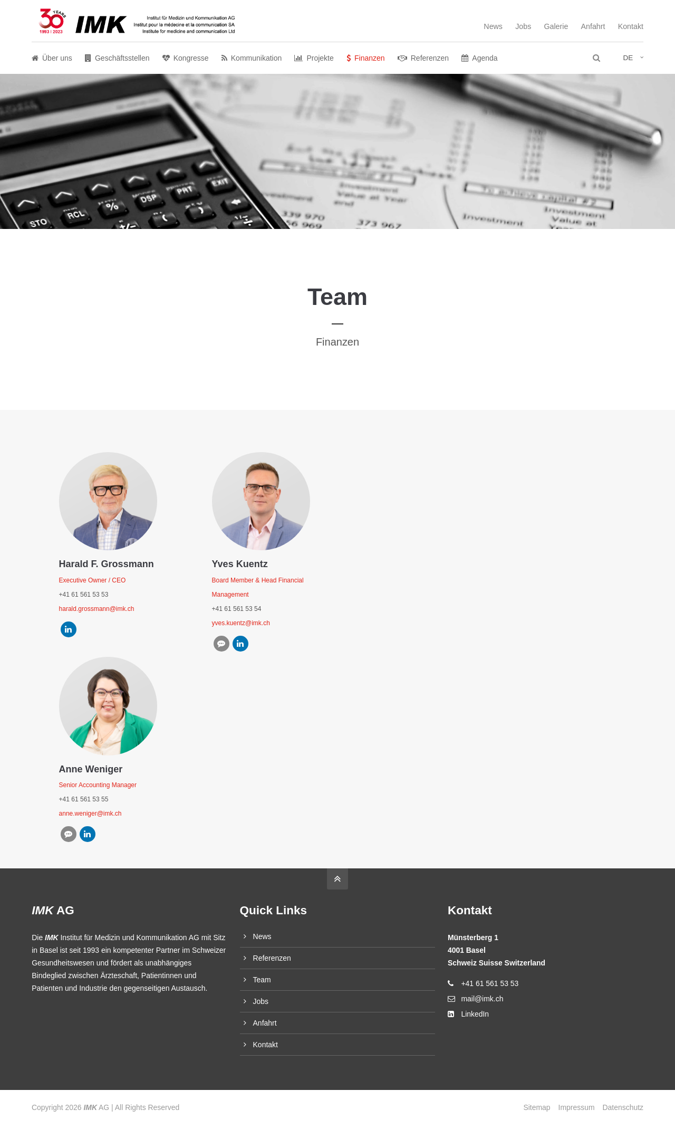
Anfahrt (593, 26)
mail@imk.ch (482, 998)
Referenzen (272, 958)
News (493, 26)
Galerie (556, 26)
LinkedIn (475, 1014)
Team (262, 979)
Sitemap (536, 1107)
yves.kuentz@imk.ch (241, 623)
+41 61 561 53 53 (489, 983)
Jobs (523, 26)
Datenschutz (623, 1107)
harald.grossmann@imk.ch (96, 609)
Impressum (576, 1107)
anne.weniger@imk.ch (90, 813)
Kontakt (630, 26)
